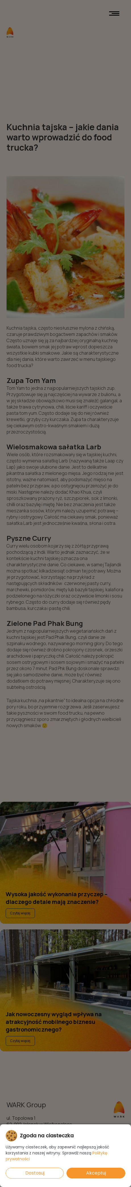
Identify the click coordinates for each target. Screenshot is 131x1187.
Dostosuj (34, 1173)
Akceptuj (96, 1173)
